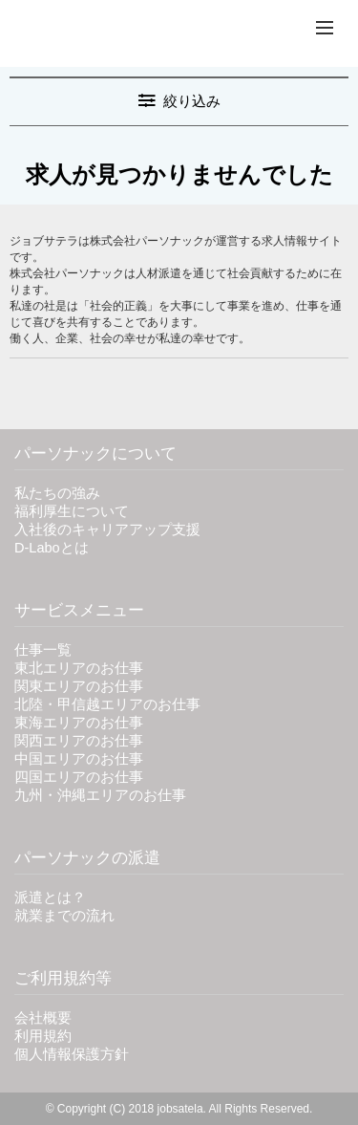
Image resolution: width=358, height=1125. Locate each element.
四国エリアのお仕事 (78, 777)
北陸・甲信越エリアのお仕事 (107, 704)
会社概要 (43, 1018)
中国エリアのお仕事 (78, 759)
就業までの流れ (64, 915)
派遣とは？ (50, 897)
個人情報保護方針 (71, 1054)
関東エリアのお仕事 (78, 686)
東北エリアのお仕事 (78, 668)
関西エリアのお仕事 (78, 740)
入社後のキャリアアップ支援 (107, 529)
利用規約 (43, 1036)
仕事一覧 (43, 650)
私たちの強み (57, 493)
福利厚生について (71, 511)
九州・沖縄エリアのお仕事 (100, 795)
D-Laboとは (51, 547)
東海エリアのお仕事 (78, 722)
